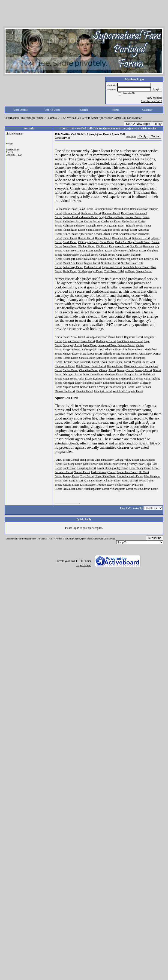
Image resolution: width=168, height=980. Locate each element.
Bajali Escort (83, 366)
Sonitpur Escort (125, 387)
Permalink (131, 136)
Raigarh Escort (134, 225)
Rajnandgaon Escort (74, 229)
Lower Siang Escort (140, 468)
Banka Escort (115, 337)
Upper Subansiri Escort (130, 476)
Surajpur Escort (111, 229)
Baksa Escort (98, 366)
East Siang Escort (72, 464)
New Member (154, 97)
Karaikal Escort (89, 254)
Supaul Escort (123, 362)
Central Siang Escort (82, 459)
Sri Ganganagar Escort (90, 271)
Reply (158, 124)
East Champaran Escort (130, 341)
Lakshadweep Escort (126, 258)
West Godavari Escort (146, 488)
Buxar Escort (88, 341)
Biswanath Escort (134, 366)
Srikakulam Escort (73, 488)
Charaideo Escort (88, 370)
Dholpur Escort (86, 246)
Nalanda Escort (111, 353)
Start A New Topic (138, 124)
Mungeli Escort (94, 225)
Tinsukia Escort (84, 391)
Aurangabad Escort (96, 337)
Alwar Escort (110, 234)
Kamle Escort (90, 464)
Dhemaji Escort (143, 370)
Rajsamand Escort (112, 267)
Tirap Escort (87, 476)
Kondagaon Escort (111, 221)
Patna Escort (145, 353)
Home (115, 109)
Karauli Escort (107, 254)
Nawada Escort (129, 353)
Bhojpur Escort (71, 341)
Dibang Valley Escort (127, 459)
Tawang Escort (71, 476)
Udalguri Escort (103, 391)
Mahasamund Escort (74, 225)
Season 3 (52, 117)
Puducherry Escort (73, 267)
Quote (155, 136)
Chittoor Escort (112, 480)
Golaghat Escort (133, 374)
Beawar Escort (103, 238)
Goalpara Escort (114, 374)
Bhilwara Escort (141, 238)
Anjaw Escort (62, 459)
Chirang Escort (107, 370)
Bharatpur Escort (121, 238)
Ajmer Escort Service (90, 234)
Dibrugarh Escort (72, 374)
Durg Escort (128, 213)
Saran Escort (124, 357)
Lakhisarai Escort (112, 349)
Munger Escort (71, 353)
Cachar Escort (70, 370)
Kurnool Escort (105, 484)
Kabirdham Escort (73, 221)
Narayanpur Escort (114, 225)
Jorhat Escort (85, 378)
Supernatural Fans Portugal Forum (24, 117)
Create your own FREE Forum (74, 561)
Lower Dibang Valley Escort (113, 468)
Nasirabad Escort (110, 263)
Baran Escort (70, 238)
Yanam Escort (144, 271)
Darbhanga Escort (106, 341)
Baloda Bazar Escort (66, 209)
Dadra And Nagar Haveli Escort (132, 242)
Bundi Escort (70, 242)
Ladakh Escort (106, 258)
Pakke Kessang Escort (103, 472)
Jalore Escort (120, 250)
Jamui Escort (90, 345)
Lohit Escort (70, 468)
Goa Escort (136, 246)
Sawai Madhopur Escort (136, 267)
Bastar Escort (121, 209)
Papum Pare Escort (127, 472)
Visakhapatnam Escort (96, 488)
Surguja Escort (129, 229)
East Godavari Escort (134, 480)
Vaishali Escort (140, 362)
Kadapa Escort (71, 484)
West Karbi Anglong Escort (128, 391)
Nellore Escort (123, 484)
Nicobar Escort (129, 263)
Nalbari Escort (88, 387)
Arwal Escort (77, 337)
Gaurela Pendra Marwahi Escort (80, 217)
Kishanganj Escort (91, 349)
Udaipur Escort (126, 271)
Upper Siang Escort (105, 476)
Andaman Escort (128, 234)
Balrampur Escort (103, 209)
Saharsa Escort (87, 357)
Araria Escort (62, 337)
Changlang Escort (104, 459)
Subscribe (155, 538)
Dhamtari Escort (111, 213)
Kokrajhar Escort (92, 382)
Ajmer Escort (70, 234)
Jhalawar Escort (137, 250)
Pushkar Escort (92, 267)
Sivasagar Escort (106, 387)
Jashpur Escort (133, 217)
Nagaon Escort (71, 387)
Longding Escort (86, 468)
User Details (21, 109)
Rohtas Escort (70, 357)
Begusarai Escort (133, 337)
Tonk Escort (110, 271)
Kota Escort (90, 258)
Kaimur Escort (126, 345)
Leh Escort (145, 258)
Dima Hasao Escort (93, 374)
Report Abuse (83, 565)
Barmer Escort (86, 238)
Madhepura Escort (133, 349)
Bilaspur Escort (71, 213)
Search (84, 109)
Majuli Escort (131, 382)
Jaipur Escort (85, 250)
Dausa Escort (70, 246)
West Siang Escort (73, 480)
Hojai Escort (70, 378)
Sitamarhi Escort (90, 362)
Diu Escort (102, 246)
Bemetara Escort (139, 209)
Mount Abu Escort (73, 263)
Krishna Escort (88, 484)
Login (156, 89)
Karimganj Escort (72, 382)
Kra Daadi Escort (108, 464)
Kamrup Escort (101, 378)
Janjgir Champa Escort (111, 217)
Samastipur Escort (106, 357)
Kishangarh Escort (73, 258)
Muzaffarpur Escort (91, 353)
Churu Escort (106, 242)
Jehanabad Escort (108, 345)
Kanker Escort (92, 221)
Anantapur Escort (93, 480)
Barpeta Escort (115, 366)
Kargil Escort (123, 254)
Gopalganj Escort (72, 345)
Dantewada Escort (91, 213)
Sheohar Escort (71, 362)
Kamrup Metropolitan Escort (127, 378)
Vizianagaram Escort (121, 488)
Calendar (147, 109)
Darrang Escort (125, 370)
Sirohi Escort (70, 271)
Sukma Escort (94, 229)
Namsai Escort (82, 472)
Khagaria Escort (72, 349)
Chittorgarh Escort (88, 242)
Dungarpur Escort (119, 246)
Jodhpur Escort (71, 254)
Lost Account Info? (151, 101)
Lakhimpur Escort (113, 382)
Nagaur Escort (92, 263)
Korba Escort (129, 221)
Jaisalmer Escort (103, 250)
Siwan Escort (107, 362)
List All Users (52, 109)
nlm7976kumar (14, 133)
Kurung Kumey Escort (131, 464)
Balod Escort (85, 209)
